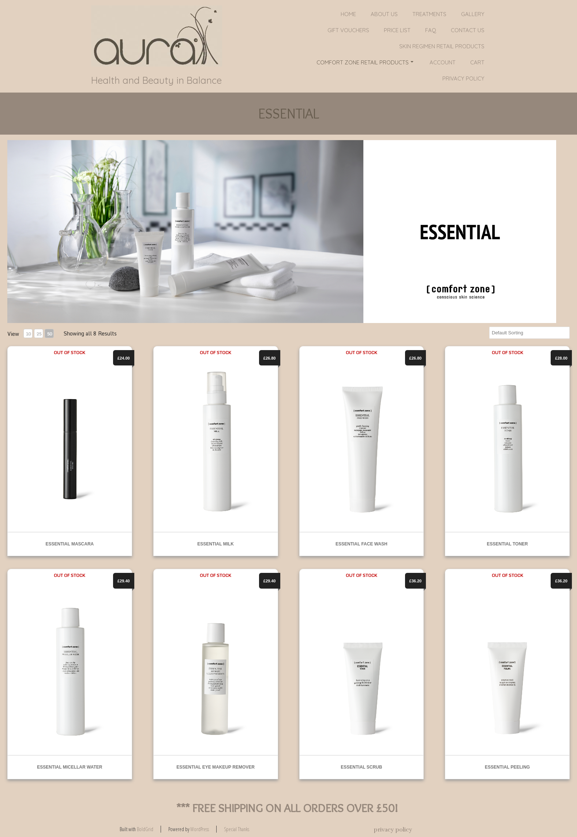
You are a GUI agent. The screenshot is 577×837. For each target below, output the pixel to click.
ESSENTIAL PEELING (507, 767)
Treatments (429, 14)
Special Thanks (236, 829)
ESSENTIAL (288, 113)
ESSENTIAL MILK (215, 544)
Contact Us (467, 30)
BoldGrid (145, 829)
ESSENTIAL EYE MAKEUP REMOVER (215, 767)
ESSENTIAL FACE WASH (361, 544)
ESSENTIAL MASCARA (69, 544)
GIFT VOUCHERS (348, 30)
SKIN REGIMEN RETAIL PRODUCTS (441, 46)
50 (49, 333)
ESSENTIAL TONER (507, 544)
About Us (384, 14)
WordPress (199, 829)
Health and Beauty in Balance (156, 80)
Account (443, 62)
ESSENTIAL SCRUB (361, 767)
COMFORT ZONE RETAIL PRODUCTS (364, 62)
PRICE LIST (397, 30)
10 (28, 333)
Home (348, 14)
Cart (477, 62)
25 (38, 333)
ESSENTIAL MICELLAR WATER (69, 767)
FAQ (430, 30)
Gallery (472, 14)
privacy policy (463, 78)
